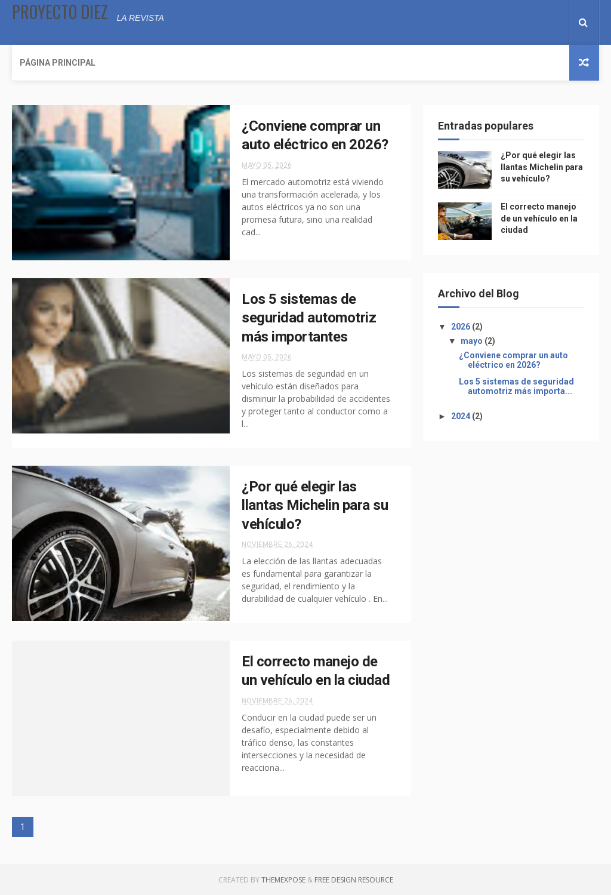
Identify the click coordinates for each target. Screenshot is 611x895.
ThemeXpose (283, 880)
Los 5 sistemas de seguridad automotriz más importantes (309, 318)
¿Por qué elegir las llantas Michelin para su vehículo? (315, 505)
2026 (461, 326)
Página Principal (57, 62)
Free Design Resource (353, 880)
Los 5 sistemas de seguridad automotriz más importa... (516, 386)
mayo (473, 341)
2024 (461, 416)
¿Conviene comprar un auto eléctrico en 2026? (513, 360)
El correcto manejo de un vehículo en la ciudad (539, 218)
